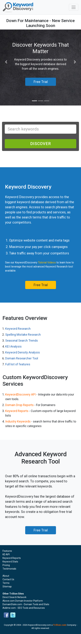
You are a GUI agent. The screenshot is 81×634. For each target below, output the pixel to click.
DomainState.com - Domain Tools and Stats (26, 604)
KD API (6, 554)
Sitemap (7, 586)
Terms (6, 583)
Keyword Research (18, 328)
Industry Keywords (18, 421)
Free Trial (40, 285)
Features (7, 551)
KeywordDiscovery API (20, 394)
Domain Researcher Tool (21, 358)
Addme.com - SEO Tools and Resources (24, 608)
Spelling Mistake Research (23, 334)
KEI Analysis (13, 346)
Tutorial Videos (47, 262)
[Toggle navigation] (73, 7)
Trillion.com (59, 625)
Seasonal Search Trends (21, 340)
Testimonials (9, 568)
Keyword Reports (16, 411)
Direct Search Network (14, 597)
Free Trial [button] (40, 82)
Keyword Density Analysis (22, 352)
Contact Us (8, 579)
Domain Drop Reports (19, 405)
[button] (6, 61)
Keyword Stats (10, 561)
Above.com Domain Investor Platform (23, 600)
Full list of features (17, 364)
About (6, 575)
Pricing (6, 565)
